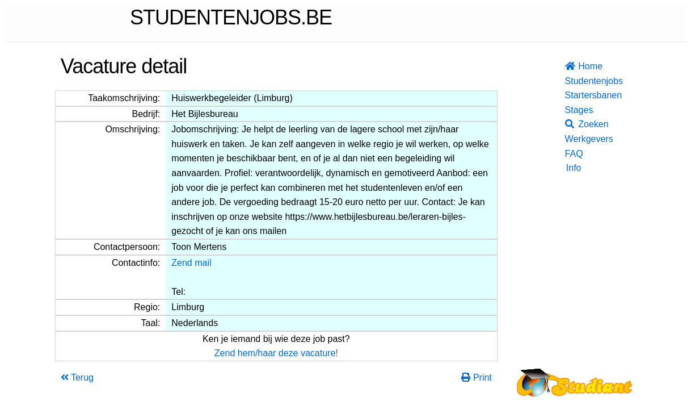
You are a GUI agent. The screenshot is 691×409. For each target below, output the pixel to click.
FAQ (573, 153)
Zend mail (191, 263)
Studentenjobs (573, 81)
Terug (77, 377)
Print (476, 377)
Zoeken (573, 124)
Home (573, 66)
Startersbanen (573, 95)
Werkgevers (573, 139)
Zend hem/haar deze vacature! (276, 353)
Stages (573, 110)
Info (574, 168)
